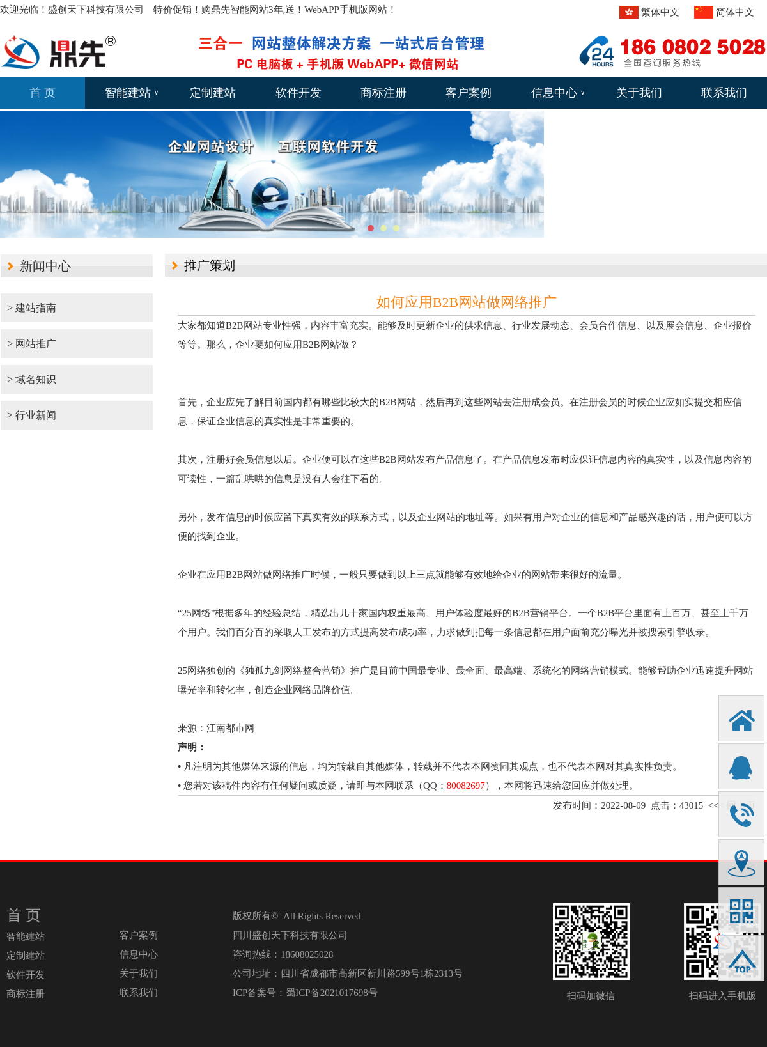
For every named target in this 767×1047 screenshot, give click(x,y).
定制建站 (213, 92)
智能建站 (132, 93)
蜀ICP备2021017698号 (331, 993)
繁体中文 (660, 12)
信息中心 (558, 93)
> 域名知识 (31, 379)
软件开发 (298, 92)
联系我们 (724, 92)
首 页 (42, 92)
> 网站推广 (31, 343)
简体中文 (735, 12)
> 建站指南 (31, 307)
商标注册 (383, 92)
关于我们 (639, 92)
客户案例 (468, 92)
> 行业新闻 (31, 415)
